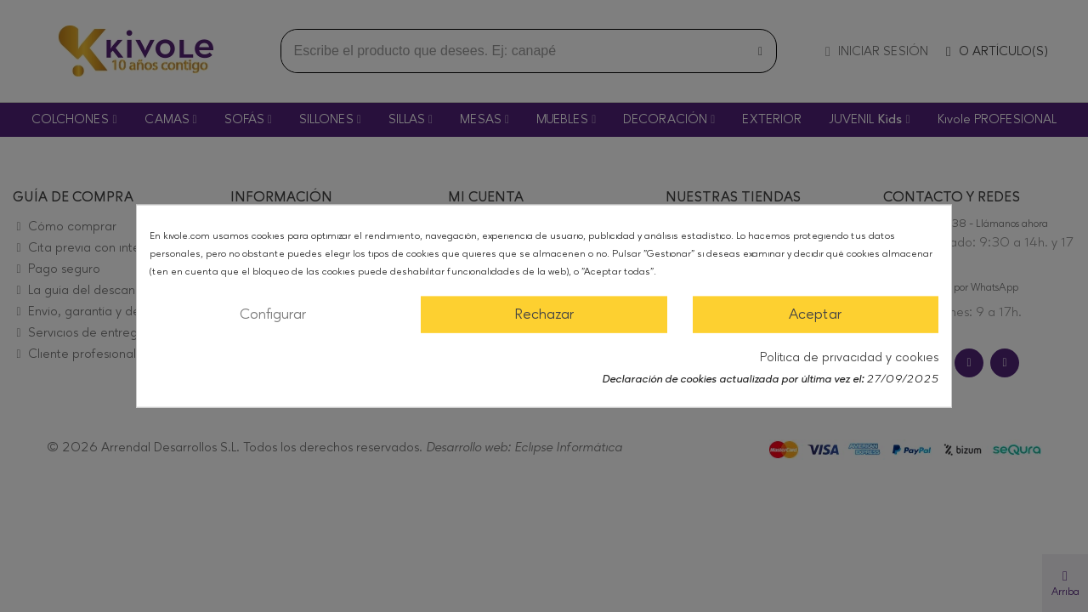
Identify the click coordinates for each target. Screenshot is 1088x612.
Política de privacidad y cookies (849, 356)
